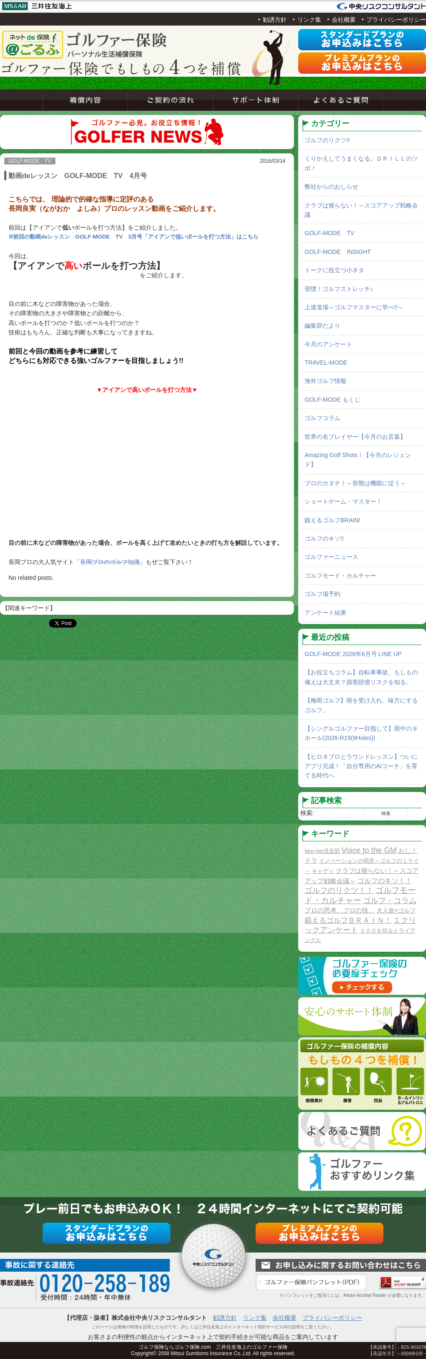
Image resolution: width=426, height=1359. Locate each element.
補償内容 (85, 100)
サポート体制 (255, 100)
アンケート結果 (325, 612)
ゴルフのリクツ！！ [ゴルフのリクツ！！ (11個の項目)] (339, 890)
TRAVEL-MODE (326, 362)
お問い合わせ (341, 1265)
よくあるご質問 (340, 100)
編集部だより (322, 325)
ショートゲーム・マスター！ (343, 501)
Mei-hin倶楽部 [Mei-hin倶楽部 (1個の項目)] (322, 851)
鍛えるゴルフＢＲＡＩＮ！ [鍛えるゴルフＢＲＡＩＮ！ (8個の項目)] (348, 920)
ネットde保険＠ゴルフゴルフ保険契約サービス (85, 45)
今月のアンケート (328, 344)
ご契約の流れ (170, 100)
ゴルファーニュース (331, 556)
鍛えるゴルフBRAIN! (332, 520)
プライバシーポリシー (396, 19)
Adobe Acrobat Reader (402, 1282)
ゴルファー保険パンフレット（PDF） (311, 1282)
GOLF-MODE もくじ (332, 399)
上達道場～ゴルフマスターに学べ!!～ (354, 307)
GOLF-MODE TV (329, 233)
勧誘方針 (275, 19)
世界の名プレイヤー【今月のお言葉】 (355, 436)
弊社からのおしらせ (331, 186)
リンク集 (309, 19)
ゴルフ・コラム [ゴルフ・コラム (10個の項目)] (390, 900)
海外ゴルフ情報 (325, 380)
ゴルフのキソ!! (324, 538)
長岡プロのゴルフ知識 (110, 562)
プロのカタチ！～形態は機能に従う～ (355, 483)
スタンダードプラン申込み (362, 39)
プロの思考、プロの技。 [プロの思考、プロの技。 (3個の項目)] (340, 910)
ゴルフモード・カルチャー (340, 575)
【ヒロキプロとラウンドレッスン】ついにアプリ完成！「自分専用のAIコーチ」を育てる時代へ (361, 766)
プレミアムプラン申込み (362, 63)
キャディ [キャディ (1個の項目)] (323, 871)
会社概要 (344, 19)
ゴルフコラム (322, 418)
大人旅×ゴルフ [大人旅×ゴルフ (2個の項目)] (396, 910)
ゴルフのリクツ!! (327, 140)
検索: (307, 812)
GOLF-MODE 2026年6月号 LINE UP (353, 654)
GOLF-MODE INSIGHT (338, 251)
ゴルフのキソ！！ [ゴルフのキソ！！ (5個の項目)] (384, 880)
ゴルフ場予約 (322, 593)
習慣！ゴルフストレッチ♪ (339, 288)
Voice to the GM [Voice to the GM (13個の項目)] (369, 850)
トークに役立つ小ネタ (334, 270)
